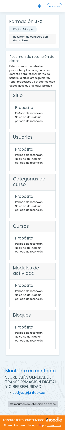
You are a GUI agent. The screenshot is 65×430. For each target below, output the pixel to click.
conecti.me (54, 425)
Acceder (54, 6)
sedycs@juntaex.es (29, 392)
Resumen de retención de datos (33, 404)
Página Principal (23, 29)
